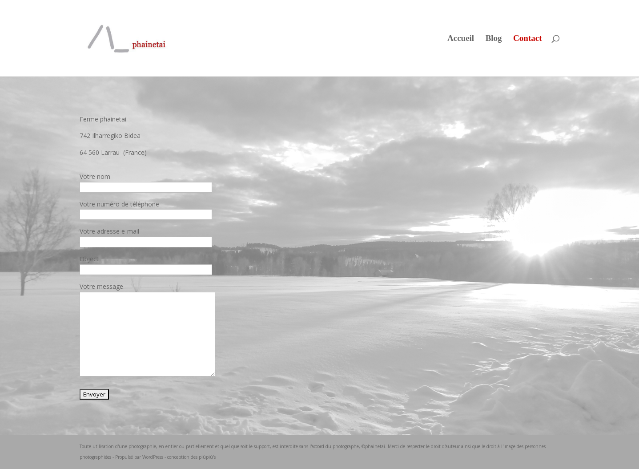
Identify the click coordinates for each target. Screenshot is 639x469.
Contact (527, 39)
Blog (494, 39)
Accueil (460, 39)
